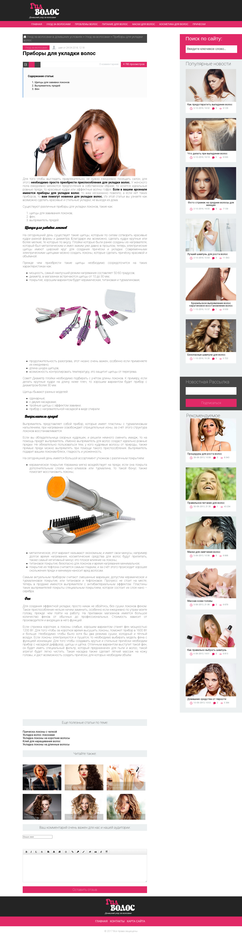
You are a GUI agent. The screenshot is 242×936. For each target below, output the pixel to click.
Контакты (117, 921)
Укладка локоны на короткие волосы (46, 738)
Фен (37, 89)
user (60, 47)
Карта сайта (136, 921)
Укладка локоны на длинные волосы (46, 744)
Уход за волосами (58, 24)
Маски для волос (143, 24)
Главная (36, 24)
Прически (199, 24)
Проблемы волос (86, 24)
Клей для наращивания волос (42, 741)
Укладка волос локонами (39, 734)
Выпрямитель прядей (47, 85)
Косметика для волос (173, 24)
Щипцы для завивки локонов (52, 82)
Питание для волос (115, 24)
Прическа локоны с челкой (40, 731)
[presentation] (86, 841)
